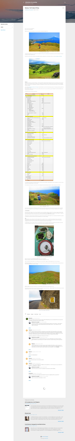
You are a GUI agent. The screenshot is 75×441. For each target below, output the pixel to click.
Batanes (28, 314)
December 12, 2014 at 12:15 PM (36, 351)
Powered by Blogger (44, 436)
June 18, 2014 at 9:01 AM (36, 318)
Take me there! (61, 410)
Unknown (33, 343)
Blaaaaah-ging (28, 413)
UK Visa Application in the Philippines (32, 402)
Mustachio (30, 318)
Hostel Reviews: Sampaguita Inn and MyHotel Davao (35, 424)
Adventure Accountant (35, 322)
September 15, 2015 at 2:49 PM (44, 376)
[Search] (65, 2)
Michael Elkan (46, 438)
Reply (30, 349)
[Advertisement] (44, 18)
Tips (40, 314)
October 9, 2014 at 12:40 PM (43, 337)
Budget (32, 314)
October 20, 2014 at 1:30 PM (39, 343)
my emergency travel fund (58, 56)
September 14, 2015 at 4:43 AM (37, 373)
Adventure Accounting (31, 2)
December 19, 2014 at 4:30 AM (36, 358)
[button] (63, 8)
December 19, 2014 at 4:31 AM (36, 363)
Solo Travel (36, 314)
